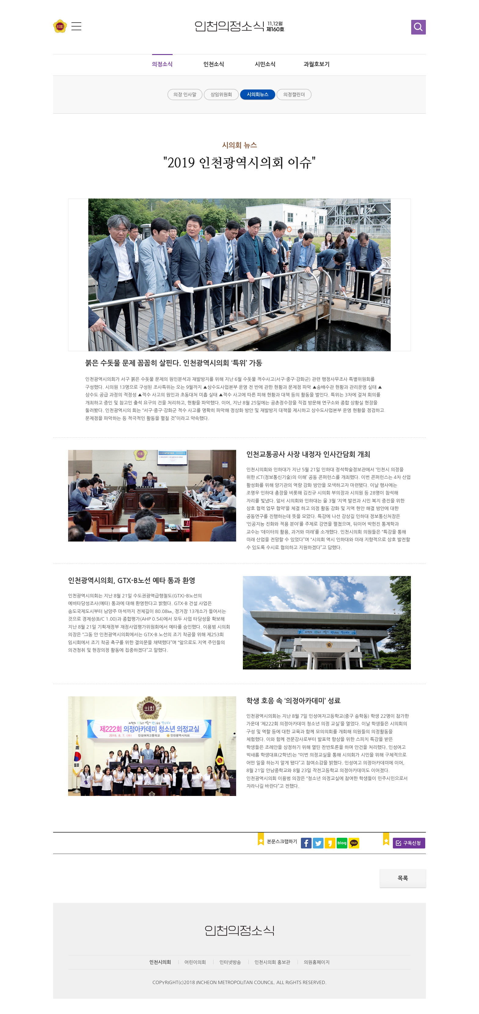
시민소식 (265, 64)
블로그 (342, 843)
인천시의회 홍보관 (272, 962)
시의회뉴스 (258, 94)
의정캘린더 (294, 94)
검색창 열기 (418, 27)
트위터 (318, 843)
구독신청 (412, 843)
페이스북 (306, 843)
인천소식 (213, 64)
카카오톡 (354, 843)
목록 (403, 878)
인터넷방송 (230, 962)
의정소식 (162, 64)
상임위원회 (221, 94)
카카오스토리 (330, 843)
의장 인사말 (185, 94)
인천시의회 (160, 962)
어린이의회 (195, 962)
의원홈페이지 (317, 962)
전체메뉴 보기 (76, 26)
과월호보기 (317, 64)
